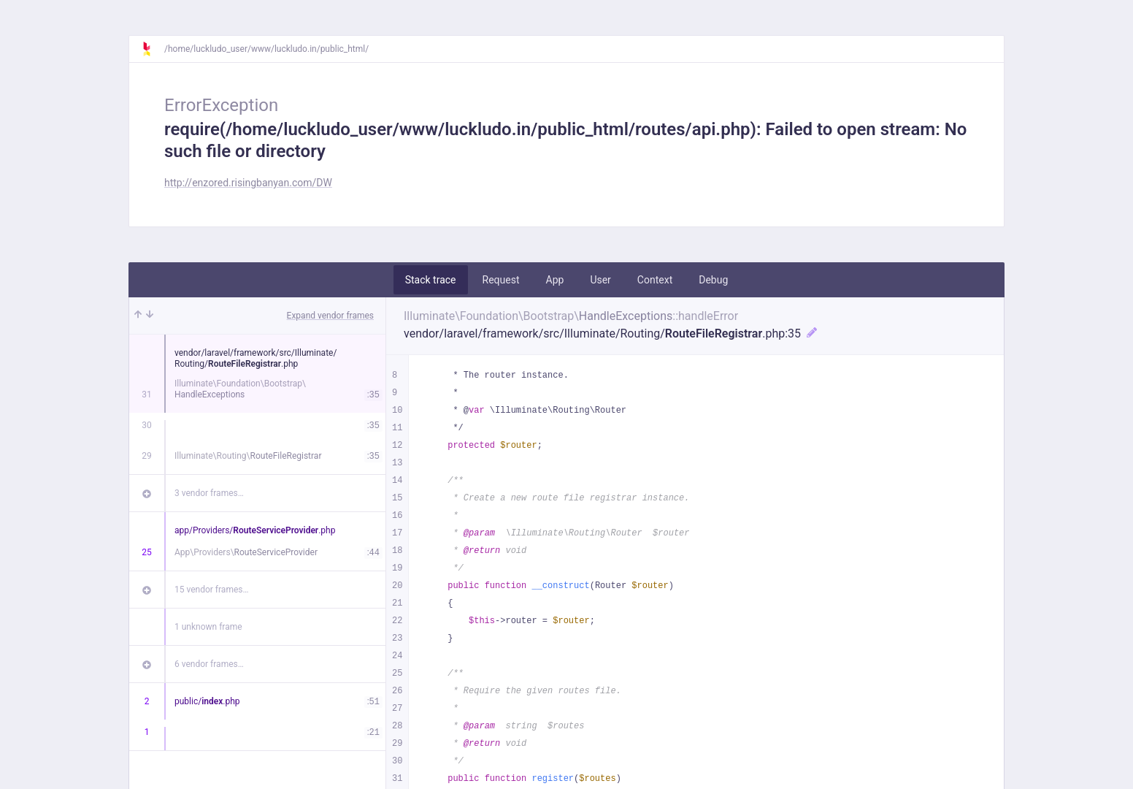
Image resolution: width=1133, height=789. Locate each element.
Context (654, 280)
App (555, 280)
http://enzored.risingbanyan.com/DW (248, 182)
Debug (713, 280)
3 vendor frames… (209, 493)
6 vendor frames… (209, 664)
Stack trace (430, 280)
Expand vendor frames (330, 315)
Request (501, 280)
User (600, 280)
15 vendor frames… (211, 589)
